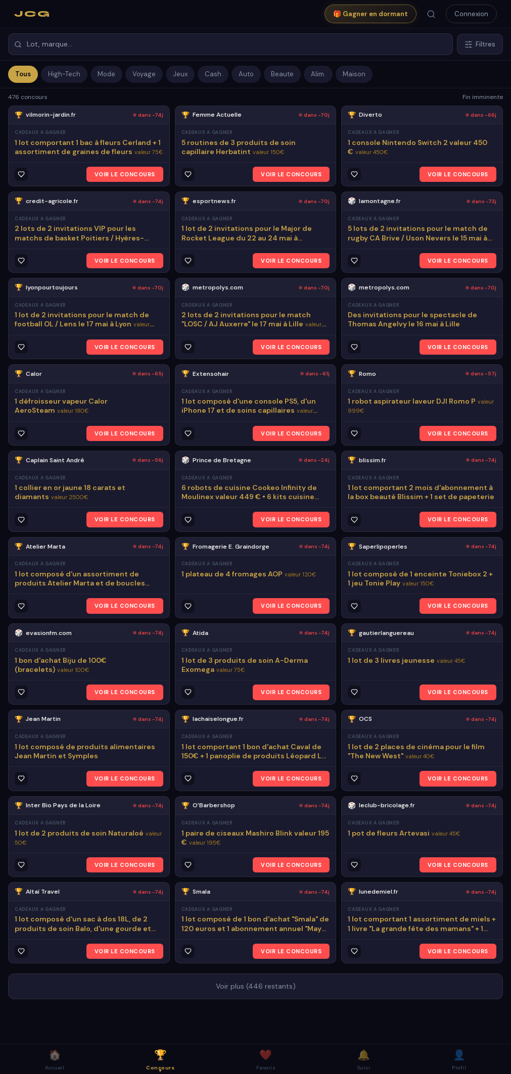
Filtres (479, 44)
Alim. (318, 74)
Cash (213, 74)
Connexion (471, 14)
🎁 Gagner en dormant (370, 14)
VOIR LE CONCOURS (125, 174)
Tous (23, 74)
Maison (354, 74)
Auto (246, 74)
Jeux (180, 74)
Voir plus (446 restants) (256, 986)
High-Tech (64, 74)
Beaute (282, 74)
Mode (106, 74)
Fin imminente (482, 97)
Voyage (144, 74)
